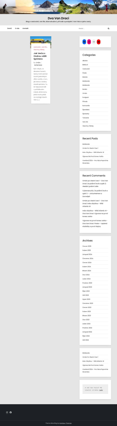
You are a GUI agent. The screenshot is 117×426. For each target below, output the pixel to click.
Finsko (85, 73)
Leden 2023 (86, 324)
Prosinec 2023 (87, 283)
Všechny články (39, 50)
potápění (86, 97)
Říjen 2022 (86, 336)
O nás (17, 28)
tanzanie (86, 118)
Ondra (38, 63)
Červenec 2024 (88, 258)
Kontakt (25, 28)
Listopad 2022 (87, 332)
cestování (37, 47)
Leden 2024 (87, 279)
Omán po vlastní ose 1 (90, 148)
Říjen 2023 (86, 291)
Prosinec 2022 (87, 328)
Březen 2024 (87, 271)
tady (101, 390)
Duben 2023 (87, 311)
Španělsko (86, 110)
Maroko (85, 77)
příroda (85, 101)
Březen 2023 (87, 316)
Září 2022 (86, 340)
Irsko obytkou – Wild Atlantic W (93, 152)
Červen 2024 (87, 263)
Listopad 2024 (87, 254)
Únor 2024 (86, 275)
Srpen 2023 (86, 299)
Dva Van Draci (58, 18)
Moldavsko (86, 81)
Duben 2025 (87, 250)
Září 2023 (86, 295)
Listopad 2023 (87, 287)
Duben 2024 (87, 267)
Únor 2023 (86, 320)
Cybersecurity (88, 191)
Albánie (85, 61)
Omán (85, 93)
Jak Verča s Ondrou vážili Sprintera (40, 56)
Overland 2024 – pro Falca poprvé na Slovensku (95, 161)
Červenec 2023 (88, 303)
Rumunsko (86, 106)
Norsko (85, 89)
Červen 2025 (87, 246)
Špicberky (86, 114)
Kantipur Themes (66, 423)
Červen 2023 (87, 307)
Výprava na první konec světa (93, 156)
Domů (9, 28)
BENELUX (85, 65)
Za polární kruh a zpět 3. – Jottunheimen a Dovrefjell (95, 194)
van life (44, 47)
